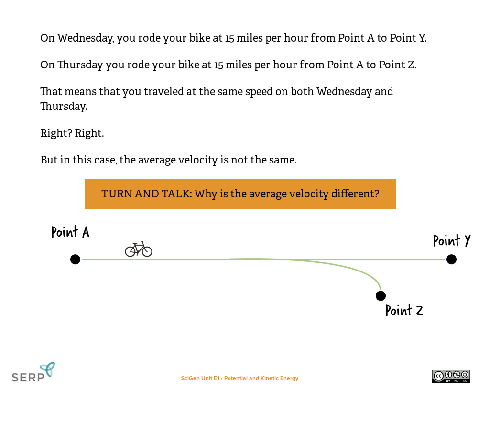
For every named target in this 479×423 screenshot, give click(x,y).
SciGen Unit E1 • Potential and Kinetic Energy (239, 378)
